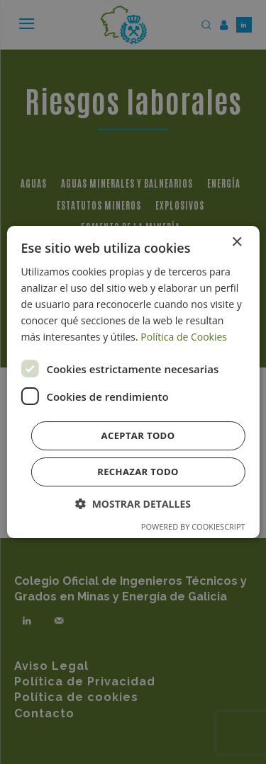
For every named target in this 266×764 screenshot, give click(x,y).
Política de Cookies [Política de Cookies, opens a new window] (183, 336)
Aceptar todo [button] (138, 435)
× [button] (236, 242)
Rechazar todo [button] (138, 471)
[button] (133, 504)
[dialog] (132, 382)
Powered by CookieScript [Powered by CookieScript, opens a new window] (193, 526)
